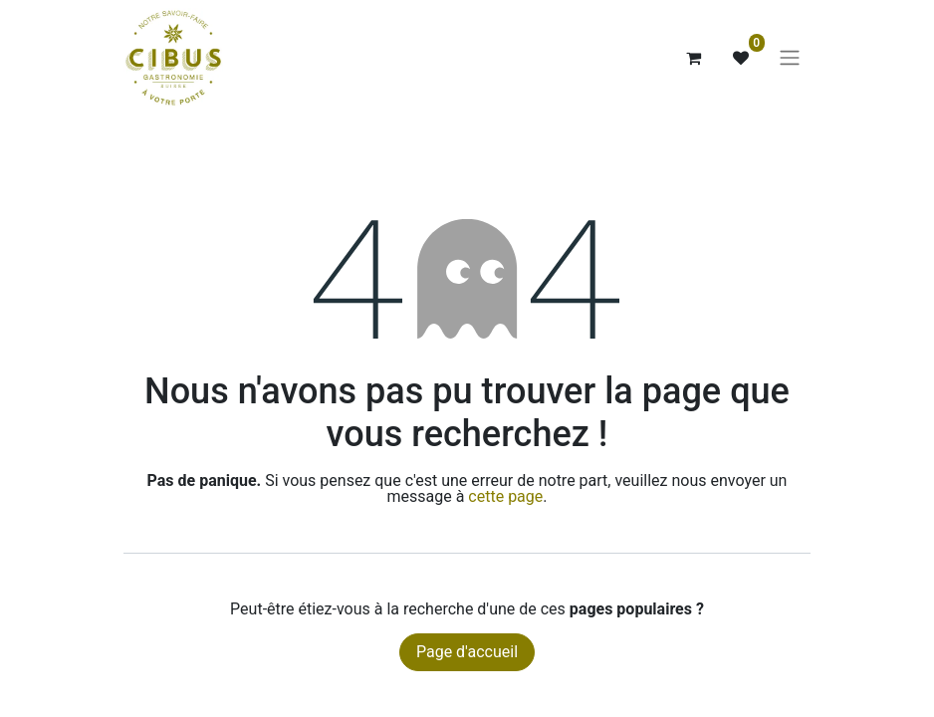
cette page (505, 496)
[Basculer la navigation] (790, 58)
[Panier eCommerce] (693, 58)
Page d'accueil (467, 651)
